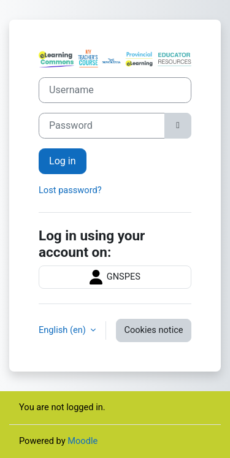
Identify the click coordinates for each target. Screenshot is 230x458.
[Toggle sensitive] (177, 126)
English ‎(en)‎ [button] (63, 329)
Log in (62, 161)
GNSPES (115, 277)
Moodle (82, 440)
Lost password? (70, 190)
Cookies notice (153, 329)
